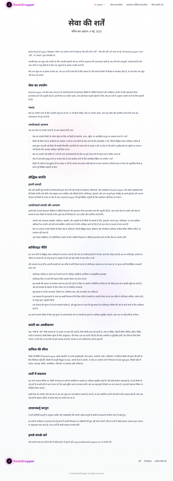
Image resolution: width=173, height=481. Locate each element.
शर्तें (139, 461)
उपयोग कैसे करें (160, 461)
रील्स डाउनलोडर (116, 4)
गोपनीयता (148, 461)
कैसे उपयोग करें (157, 4)
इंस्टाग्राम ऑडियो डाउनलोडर (137, 4)
